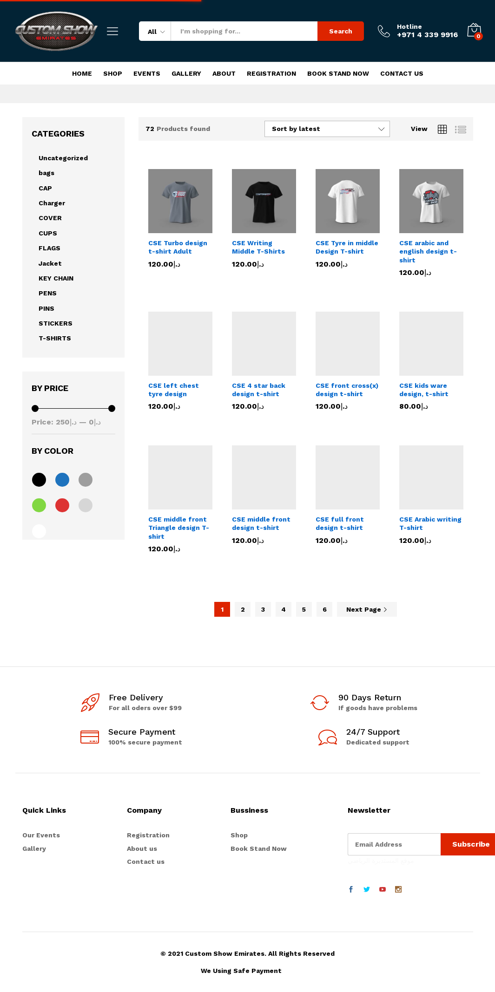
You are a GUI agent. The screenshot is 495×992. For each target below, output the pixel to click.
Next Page (367, 609)
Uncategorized (63, 158)
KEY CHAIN (56, 278)
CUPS (48, 233)
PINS (46, 308)
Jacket (50, 263)
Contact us (146, 861)
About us (142, 848)
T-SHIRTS (55, 338)
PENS (48, 293)
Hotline (409, 26)
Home (82, 73)
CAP (45, 188)
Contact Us (401, 73)
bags (46, 172)
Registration (271, 73)
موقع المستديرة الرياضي (381, 860)
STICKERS (56, 323)
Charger (52, 203)
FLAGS (49, 248)
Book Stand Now (338, 73)
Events (146, 73)
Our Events (41, 835)
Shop (112, 73)
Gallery (186, 73)
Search (340, 31)
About (224, 73)
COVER (50, 218)
